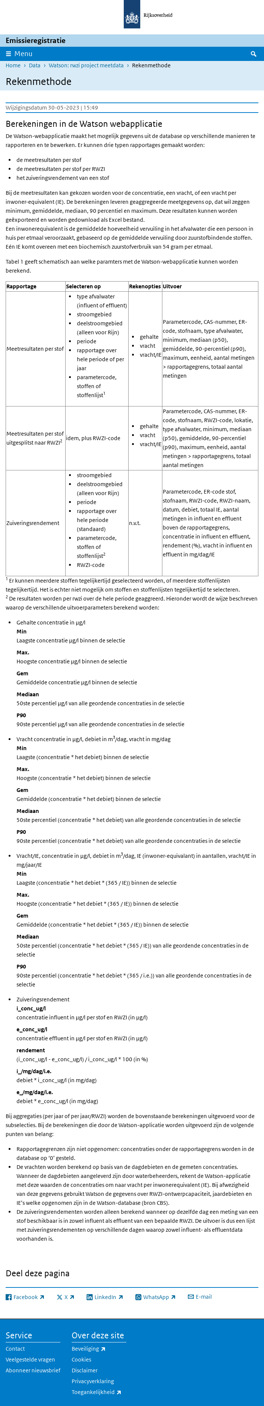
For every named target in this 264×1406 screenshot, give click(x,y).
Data (34, 65)
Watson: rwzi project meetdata (86, 65)
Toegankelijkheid (99, 1392)
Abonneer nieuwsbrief (33, 1370)
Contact (15, 1348)
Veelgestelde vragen (30, 1359)
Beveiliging (99, 1348)
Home (13, 65)
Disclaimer (85, 1370)
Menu (23, 53)
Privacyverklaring (93, 1381)
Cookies (81, 1359)
